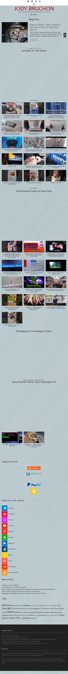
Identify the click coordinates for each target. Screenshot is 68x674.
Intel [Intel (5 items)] (51, 608)
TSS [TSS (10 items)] (17, 618)
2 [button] (28, 48)
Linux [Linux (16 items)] (9, 612)
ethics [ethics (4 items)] (31, 608)
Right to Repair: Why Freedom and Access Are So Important (21, 591)
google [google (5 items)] (35, 608)
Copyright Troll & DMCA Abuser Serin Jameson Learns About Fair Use (24, 593)
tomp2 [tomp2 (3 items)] (51, 615)
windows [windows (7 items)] (27, 618)
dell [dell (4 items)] (25, 608)
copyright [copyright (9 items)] (6, 608)
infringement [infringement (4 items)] (45, 608)
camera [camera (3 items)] (32, 605)
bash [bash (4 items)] (20, 605)
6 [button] (34, 48)
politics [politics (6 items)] (53, 612)
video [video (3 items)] (21, 618)
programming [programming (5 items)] (7, 615)
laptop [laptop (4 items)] (4, 612)
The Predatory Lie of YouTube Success (14, 587)
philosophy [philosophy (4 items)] (46, 612)
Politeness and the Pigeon (10, 585)
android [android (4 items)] (16, 605)
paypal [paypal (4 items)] (30, 612)
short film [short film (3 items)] (25, 615)
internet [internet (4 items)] (56, 608)
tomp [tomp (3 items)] (48, 615)
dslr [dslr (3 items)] (28, 608)
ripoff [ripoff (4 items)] (14, 615)
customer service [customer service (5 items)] (18, 608)
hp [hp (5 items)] (40, 608)
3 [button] (30, 48)
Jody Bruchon (34, 8)
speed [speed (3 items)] (36, 615)
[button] (3, 35)
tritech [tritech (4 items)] (55, 615)
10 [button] (40, 48)
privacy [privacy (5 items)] (59, 612)
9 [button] (39, 48)
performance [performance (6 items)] (37, 612)
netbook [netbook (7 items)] (17, 612)
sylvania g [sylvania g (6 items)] (42, 615)
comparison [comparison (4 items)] (41, 605)
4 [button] (31, 48)
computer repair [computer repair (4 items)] (56, 605)
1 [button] (27, 48)
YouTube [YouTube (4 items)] (33, 618)
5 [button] (33, 48)
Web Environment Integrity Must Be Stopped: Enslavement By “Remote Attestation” (29, 589)
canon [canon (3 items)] (36, 605)
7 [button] (36, 48)
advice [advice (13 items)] (5, 605)
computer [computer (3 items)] (48, 605)
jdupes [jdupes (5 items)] (61, 608)
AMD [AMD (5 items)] (11, 605)
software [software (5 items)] (31, 615)
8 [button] (37, 48)
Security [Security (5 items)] (19, 615)
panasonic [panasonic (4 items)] (25, 612)
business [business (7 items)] (26, 605)
